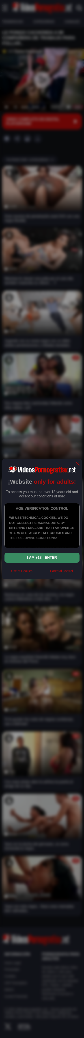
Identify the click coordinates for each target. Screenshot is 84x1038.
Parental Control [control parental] (61, 571)
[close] (78, 464)
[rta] (41, 573)
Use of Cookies (21, 571)
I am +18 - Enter (42, 557)
